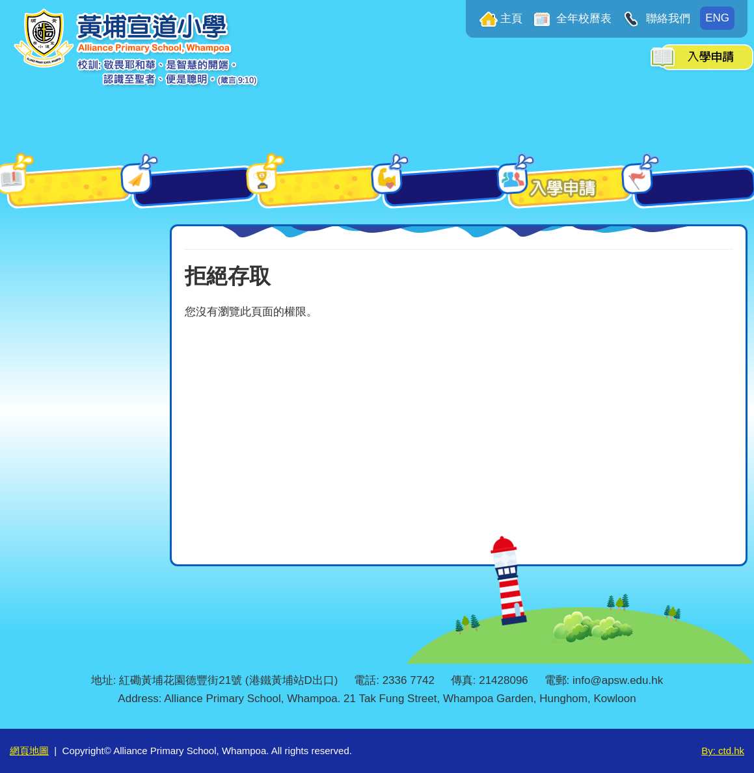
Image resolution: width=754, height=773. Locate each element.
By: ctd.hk (722, 750)
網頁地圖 (29, 750)
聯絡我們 (666, 18)
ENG (717, 18)
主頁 (511, 18)
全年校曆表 (583, 18)
